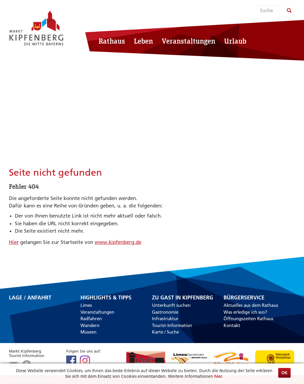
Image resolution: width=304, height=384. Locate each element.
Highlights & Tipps (106, 297)
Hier (14, 242)
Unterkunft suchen (171, 305)
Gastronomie (165, 312)
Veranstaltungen (188, 41)
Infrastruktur (165, 318)
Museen (88, 332)
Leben (143, 41)
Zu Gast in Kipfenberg (182, 297)
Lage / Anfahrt (30, 298)
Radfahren (91, 318)
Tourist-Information (172, 325)
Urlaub (235, 41)
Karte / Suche (165, 332)
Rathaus (112, 41)
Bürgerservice (244, 297)
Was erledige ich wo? (245, 312)
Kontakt (232, 325)
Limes (86, 305)
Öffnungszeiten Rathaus (248, 318)
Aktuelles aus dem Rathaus (251, 305)
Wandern (89, 325)
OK (284, 372)
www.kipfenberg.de (118, 242)
